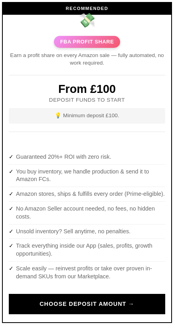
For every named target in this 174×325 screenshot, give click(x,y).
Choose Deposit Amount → (87, 304)
